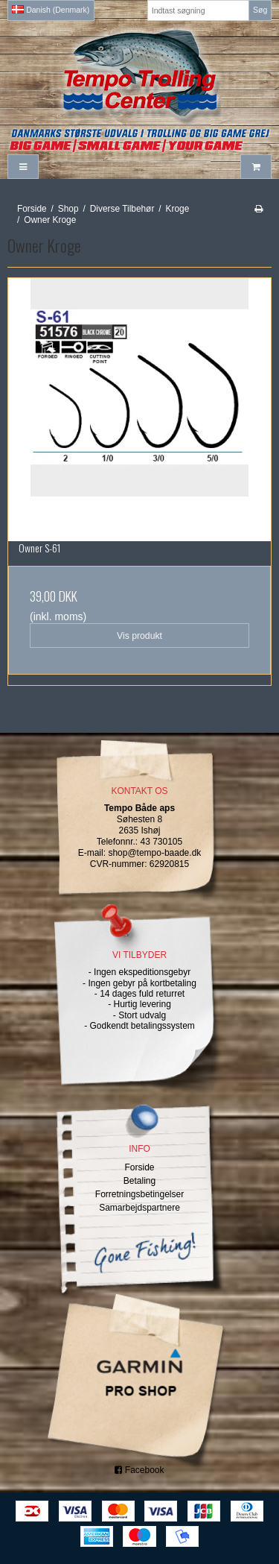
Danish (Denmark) (50, 9)
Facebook (139, 1470)
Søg (260, 9)
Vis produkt (139, 636)
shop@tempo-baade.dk (154, 853)
